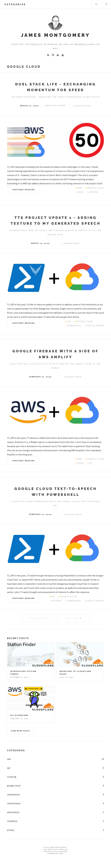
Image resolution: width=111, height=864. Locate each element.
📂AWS (79, 188)
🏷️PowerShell (73, 325)
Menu (106, 4)
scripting (11, 776)
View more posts (20, 731)
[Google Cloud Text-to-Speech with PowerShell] (55, 548)
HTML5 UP (63, 849)
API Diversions (19, 715)
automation (13, 812)
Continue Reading (23, 190)
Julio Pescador (60, 851)
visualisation (13, 794)
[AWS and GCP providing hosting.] (55, 411)
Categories (16, 750)
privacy (10, 829)
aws (9, 758)
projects (36, 44)
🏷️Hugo (80, 192)
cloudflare (12, 821)
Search (96, 4)
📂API (68, 321)
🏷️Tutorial (56, 601)
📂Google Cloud (95, 188)
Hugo (61, 853)
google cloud (13, 785)
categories (15, 4)
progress (80, 44)
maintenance (14, 803)
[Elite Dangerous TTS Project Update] (55, 277)
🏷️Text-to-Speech (94, 325)
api (8, 767)
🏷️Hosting (92, 192)
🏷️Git (90, 463)
